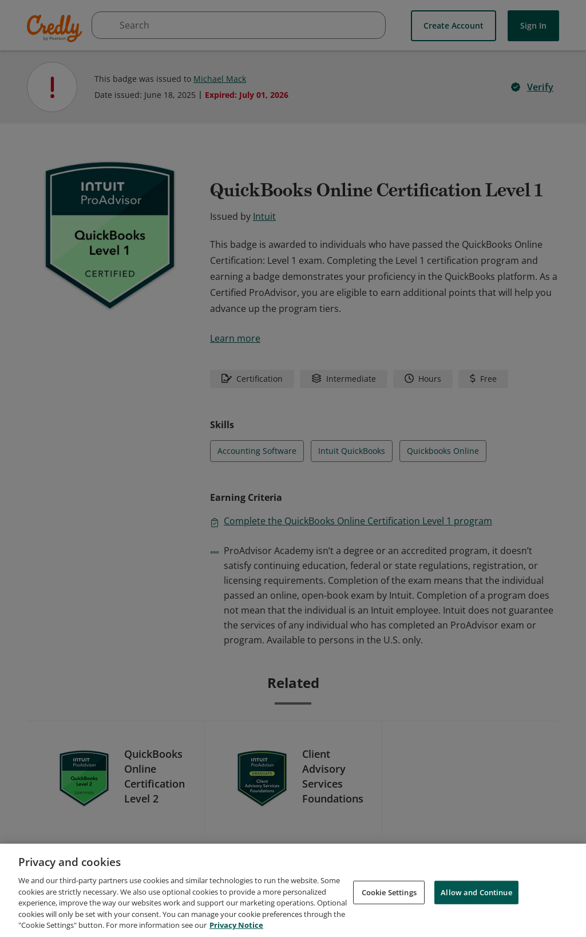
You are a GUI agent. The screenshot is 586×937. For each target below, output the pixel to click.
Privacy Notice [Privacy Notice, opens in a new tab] (236, 925)
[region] (293, 890)
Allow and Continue (476, 892)
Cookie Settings (389, 892)
